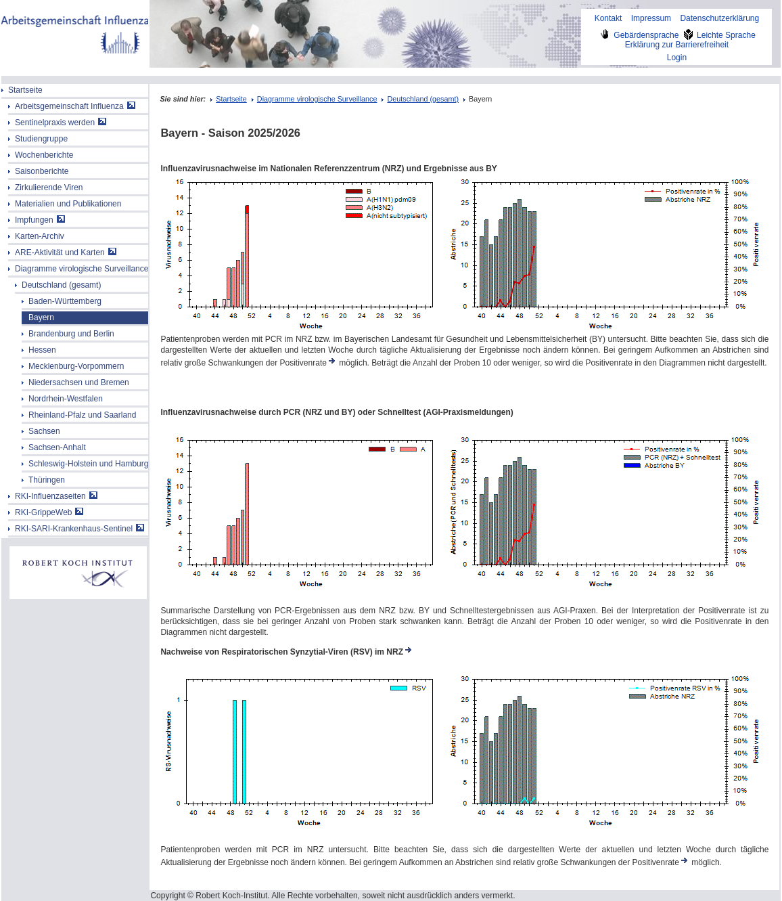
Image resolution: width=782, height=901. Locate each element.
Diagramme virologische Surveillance (81, 268)
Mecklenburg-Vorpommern (76, 366)
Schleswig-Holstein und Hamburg (88, 463)
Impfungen (40, 220)
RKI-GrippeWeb (49, 512)
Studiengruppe (41, 139)
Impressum (651, 18)
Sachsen (44, 431)
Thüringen (46, 480)
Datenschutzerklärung (719, 18)
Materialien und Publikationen (68, 203)
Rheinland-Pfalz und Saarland (82, 415)
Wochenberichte (44, 155)
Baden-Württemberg (64, 301)
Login (677, 57)
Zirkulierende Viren (49, 187)
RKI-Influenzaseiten (56, 496)
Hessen (42, 350)
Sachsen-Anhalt (57, 447)
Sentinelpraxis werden (60, 122)
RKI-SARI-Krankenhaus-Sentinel (79, 528)
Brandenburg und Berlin (71, 333)
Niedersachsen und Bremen (78, 382)
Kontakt (608, 18)
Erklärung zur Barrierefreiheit (677, 44)
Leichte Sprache (718, 35)
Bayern (41, 317)
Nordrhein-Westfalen (65, 398)
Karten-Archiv (39, 236)
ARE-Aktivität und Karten (65, 252)
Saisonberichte (41, 171)
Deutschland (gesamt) (61, 285)
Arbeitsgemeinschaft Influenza (75, 106)
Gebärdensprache (639, 35)
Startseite (25, 90)
